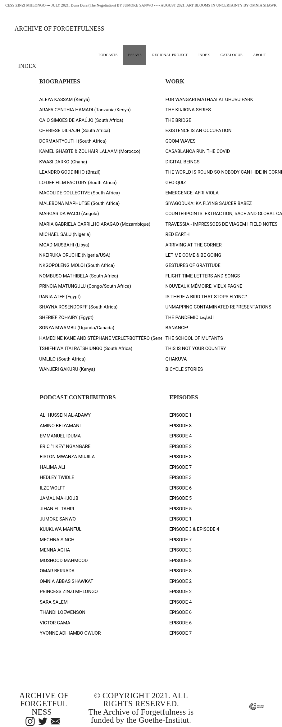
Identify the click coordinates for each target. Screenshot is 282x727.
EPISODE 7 (180, 467)
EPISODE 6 (180, 488)
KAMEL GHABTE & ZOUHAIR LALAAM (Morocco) (89, 151)
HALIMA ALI (52, 467)
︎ (55, 721)
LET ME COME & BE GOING (193, 255)
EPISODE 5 (180, 498)
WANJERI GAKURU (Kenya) (67, 369)
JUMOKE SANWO (58, 519)
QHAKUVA (176, 359)
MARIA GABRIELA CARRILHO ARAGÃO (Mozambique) (94, 224)
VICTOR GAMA (55, 623)
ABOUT (259, 55)
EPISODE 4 (180, 436)
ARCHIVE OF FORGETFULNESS (59, 28)
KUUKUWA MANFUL (60, 529)
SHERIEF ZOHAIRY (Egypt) (66, 317)
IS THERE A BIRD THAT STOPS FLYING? (206, 296)
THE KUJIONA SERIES (188, 110)
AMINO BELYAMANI (60, 425)
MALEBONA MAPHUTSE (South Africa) (79, 203)
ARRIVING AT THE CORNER (194, 245)
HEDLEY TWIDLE (57, 477)
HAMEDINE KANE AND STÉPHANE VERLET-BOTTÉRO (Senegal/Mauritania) (117, 338)
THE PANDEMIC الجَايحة (190, 317)
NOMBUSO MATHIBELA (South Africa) (78, 276)
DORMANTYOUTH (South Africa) (73, 141)
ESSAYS (135, 55)
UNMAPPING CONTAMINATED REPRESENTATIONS (218, 307)
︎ (42, 721)
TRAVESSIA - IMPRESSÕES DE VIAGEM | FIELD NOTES (222, 224)
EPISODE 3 (180, 456)
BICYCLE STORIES (184, 369)
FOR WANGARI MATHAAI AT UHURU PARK (209, 99)
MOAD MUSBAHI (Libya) (64, 245)
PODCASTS (107, 55)
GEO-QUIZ (176, 182)
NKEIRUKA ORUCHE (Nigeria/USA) (74, 255)
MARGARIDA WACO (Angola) (69, 213)
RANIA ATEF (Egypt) (59, 296)
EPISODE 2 (180, 446)
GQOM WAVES (181, 141)
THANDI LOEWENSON (62, 612)
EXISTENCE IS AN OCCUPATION (199, 130)
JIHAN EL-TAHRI (57, 509)
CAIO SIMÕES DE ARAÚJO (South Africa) (81, 120)
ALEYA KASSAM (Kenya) (64, 99)
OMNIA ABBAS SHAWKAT (66, 581)
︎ (30, 721)
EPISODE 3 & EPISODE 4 (194, 529)
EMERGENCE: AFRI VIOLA (192, 193)
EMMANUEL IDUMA (60, 436)
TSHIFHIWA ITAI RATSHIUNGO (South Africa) (85, 348)
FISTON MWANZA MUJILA (67, 456)
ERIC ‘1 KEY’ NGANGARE (65, 446)
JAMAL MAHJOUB (59, 498)
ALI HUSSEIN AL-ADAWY (65, 415)
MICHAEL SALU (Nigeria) (65, 234)
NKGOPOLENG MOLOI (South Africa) (77, 265)
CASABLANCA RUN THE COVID (198, 151)
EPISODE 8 (180, 425)
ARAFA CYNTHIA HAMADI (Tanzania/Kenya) (85, 110)
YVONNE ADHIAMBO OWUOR (70, 633)
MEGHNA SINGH (57, 540)
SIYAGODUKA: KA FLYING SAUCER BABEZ (209, 203)
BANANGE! (177, 327)
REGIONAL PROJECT (170, 55)
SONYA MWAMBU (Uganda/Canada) (76, 327)
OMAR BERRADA (57, 571)
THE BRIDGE (178, 120)
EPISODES (183, 397)
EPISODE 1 (180, 415)
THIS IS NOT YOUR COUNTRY (196, 348)
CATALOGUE (232, 55)
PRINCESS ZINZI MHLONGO (69, 591)
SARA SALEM (54, 602)
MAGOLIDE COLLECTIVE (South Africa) (79, 193)
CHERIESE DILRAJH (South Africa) (74, 130)
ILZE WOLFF (52, 488)
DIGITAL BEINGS (183, 162)
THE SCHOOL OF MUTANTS (194, 338)
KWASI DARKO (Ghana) (63, 162)
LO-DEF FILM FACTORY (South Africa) (77, 182)
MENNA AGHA (55, 550)
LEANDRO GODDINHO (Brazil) (69, 172)
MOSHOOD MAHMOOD (64, 560)
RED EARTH (178, 234)
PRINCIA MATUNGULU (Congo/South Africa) (85, 286)
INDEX (204, 55)
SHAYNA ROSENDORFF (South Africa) (78, 307)
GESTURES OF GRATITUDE (193, 265)
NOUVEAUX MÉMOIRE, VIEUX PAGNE (204, 286)
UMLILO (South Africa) (62, 359)
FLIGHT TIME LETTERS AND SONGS (203, 276)
